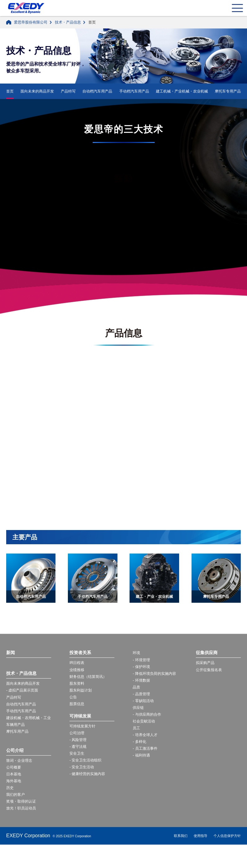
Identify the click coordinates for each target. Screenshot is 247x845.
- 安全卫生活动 (81, 767)
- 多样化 (139, 742)
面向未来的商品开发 (37, 91)
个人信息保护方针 (227, 836)
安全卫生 (76, 753)
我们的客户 (15, 795)
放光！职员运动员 (21, 808)
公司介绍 (15, 750)
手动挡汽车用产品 (21, 711)
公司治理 (76, 733)
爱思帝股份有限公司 (30, 22)
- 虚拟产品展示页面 (22, 690)
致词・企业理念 (19, 760)
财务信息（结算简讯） (88, 677)
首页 (10, 91)
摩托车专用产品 (228, 91)
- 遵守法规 (77, 746)
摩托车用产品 (17, 731)
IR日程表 (76, 663)
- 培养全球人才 (145, 735)
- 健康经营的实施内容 (87, 774)
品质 (136, 687)
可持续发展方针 (82, 726)
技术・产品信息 (68, 22)
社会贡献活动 (144, 721)
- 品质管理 (141, 694)
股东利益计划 (80, 690)
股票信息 (76, 704)
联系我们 (180, 836)
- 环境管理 (141, 660)
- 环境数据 (141, 680)
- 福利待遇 (141, 755)
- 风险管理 (77, 740)
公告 (73, 697)
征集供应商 (207, 652)
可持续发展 (80, 716)
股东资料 (76, 683)
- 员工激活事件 (145, 749)
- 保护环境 (141, 667)
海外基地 (13, 781)
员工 (136, 728)
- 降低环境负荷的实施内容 (154, 673)
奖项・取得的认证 (21, 802)
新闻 (10, 652)
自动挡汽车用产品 (21, 704)
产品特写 (68, 91)
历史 (10, 788)
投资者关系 (80, 652)
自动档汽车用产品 (97, 91)
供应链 (138, 707)
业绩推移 (76, 670)
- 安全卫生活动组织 (85, 760)
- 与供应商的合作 (147, 714)
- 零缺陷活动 (143, 701)
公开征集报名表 (209, 670)
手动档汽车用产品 (134, 91)
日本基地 (13, 774)
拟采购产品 (205, 663)
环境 (136, 653)
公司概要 (13, 767)
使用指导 (200, 836)
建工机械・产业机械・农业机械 (182, 91)
